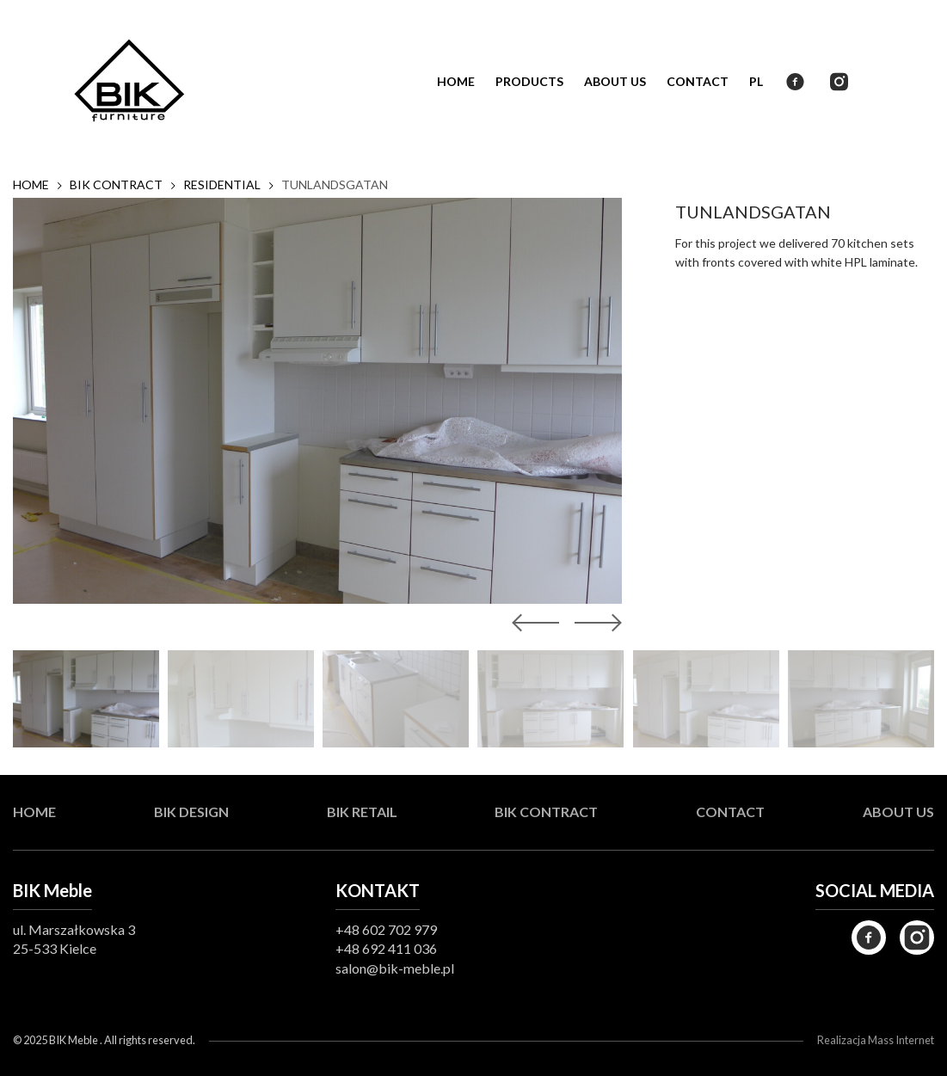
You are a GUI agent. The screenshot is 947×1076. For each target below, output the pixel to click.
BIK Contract (116, 185)
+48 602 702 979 (386, 929)
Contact (698, 81)
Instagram (839, 81)
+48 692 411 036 (386, 948)
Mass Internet (901, 1040)
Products (529, 81)
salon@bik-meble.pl (394, 968)
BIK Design (191, 811)
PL (756, 81)
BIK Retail (362, 811)
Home (456, 81)
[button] (594, 622)
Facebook (795, 81)
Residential (222, 185)
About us (615, 81)
